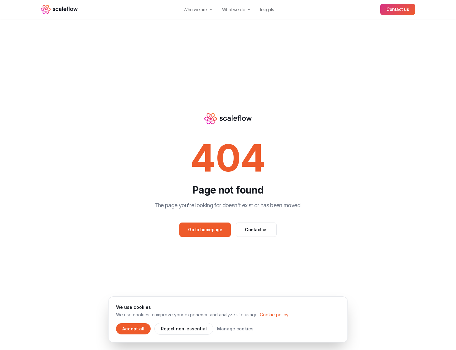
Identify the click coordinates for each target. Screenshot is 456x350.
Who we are (197, 9)
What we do (236, 9)
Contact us (397, 9)
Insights (267, 9)
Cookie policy (274, 314)
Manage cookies (235, 328)
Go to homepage (205, 229)
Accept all (133, 328)
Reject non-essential (184, 328)
